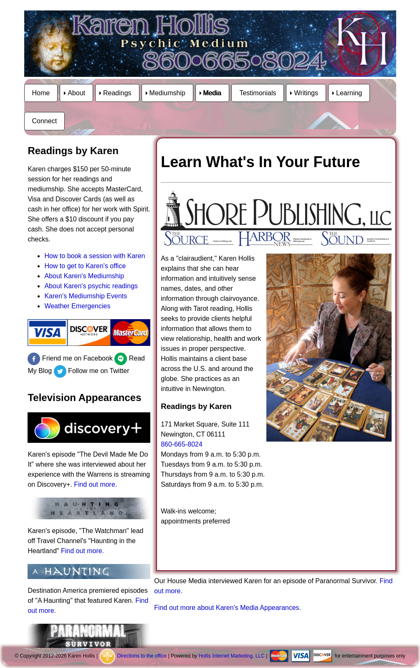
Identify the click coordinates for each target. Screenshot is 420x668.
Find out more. (95, 484)
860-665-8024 (181, 444)
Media (212, 93)
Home (41, 93)
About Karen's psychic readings (91, 286)
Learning (349, 93)
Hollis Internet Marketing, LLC (232, 656)
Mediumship (167, 93)
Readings (117, 93)
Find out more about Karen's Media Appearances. (227, 607)
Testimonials (257, 93)
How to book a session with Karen (94, 255)
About (76, 93)
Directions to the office (142, 656)
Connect (44, 120)
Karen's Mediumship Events (85, 296)
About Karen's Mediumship (84, 275)
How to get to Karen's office (85, 265)
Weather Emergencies (77, 306)
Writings (306, 93)
